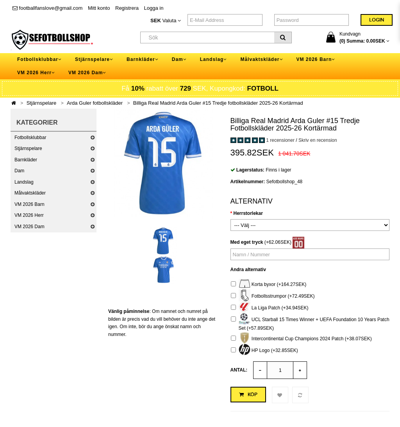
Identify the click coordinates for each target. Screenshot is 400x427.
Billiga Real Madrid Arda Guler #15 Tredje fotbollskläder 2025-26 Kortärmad (218, 103)
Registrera (127, 8)
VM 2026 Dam (29, 226)
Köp (248, 394)
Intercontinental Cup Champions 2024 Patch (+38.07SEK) (301, 339)
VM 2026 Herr (29, 215)
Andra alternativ (248, 269)
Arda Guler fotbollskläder (95, 103)
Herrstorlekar (248, 213)
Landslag (24, 182)
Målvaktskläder (30, 193)
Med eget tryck (246, 242)
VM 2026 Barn (29, 204)
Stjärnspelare (42, 103)
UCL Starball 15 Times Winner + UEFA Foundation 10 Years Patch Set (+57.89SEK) (310, 323)
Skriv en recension (317, 140)
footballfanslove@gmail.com (47, 8)
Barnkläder (25, 160)
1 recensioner (280, 140)
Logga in (154, 8)
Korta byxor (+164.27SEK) (269, 284)
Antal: (239, 370)
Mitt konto (99, 8)
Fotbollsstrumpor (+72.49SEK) (273, 296)
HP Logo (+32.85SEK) (264, 351)
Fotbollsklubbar (30, 137)
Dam (19, 170)
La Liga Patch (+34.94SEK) (270, 308)
